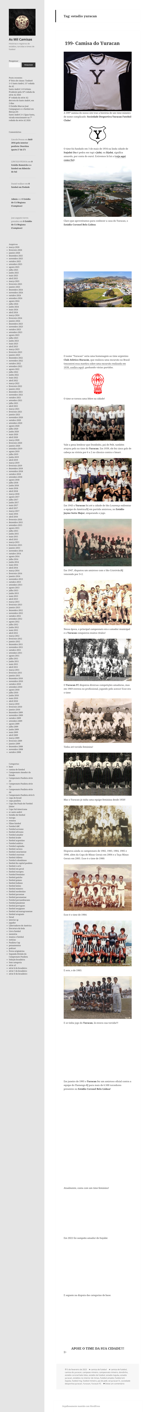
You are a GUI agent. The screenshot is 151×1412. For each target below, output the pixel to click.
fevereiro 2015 (15, 545)
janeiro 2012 (14, 641)
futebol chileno (15, 857)
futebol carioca (15, 849)
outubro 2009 (15, 718)
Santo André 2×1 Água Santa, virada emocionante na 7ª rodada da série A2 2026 (22, 117)
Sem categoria (15, 962)
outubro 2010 (15, 684)
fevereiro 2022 (15, 386)
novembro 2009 (16, 715)
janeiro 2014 (14, 576)
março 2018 (14, 494)
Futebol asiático (16, 843)
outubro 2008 (15, 752)
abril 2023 (13, 346)
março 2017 (14, 511)
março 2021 (14, 409)
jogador (12, 922)
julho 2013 (13, 590)
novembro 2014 (16, 550)
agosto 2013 (14, 587)
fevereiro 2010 (15, 706)
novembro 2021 (16, 394)
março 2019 (14, 462)
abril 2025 (13, 278)
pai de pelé (102, 1380)
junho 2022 (14, 375)
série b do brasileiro (18, 968)
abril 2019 (13, 460)
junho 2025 (14, 272)
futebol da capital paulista (20, 863)
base (11, 766)
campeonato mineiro (108, 1372)
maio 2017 (13, 505)
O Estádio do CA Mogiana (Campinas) (21, 202)
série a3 (12, 965)
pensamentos (15, 945)
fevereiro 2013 (15, 604)
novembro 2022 (16, 360)
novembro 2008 (16, 749)
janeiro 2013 (14, 607)
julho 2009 (13, 726)
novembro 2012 (16, 613)
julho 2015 (13, 531)
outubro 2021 (15, 397)
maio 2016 (13, 514)
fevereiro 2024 (15, 318)
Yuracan (86, 1383)
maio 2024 (13, 309)
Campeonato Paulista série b (21, 795)
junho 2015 (14, 533)
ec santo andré (15, 812)
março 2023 (14, 349)
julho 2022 (13, 372)
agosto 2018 (14, 480)
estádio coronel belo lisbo (76, 1375)
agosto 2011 (14, 655)
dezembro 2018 (16, 468)
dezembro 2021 (16, 392)
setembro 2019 (15, 448)
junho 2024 (14, 306)
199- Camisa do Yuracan (92, 43)
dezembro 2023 (16, 323)
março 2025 (14, 281)
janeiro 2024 (14, 321)
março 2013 (14, 601)
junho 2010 (14, 695)
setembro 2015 (15, 525)
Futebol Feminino (17, 874)
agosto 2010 (14, 689)
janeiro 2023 (14, 355)
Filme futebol (15, 823)
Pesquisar (13, 61)
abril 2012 (13, 633)
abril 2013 (13, 599)
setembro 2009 (15, 721)
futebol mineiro (16, 888)
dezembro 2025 (16, 255)
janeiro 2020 (14, 445)
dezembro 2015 (16, 522)
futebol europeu (16, 871)
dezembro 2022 (16, 358)
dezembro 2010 (16, 678)
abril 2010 (13, 701)
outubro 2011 (15, 650)
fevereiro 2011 (15, 672)
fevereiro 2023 (15, 352)
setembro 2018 (15, 477)
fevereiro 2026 (15, 250)
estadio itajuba (112, 1375)
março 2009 (14, 738)
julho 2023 (13, 338)
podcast (12, 948)
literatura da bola (17, 928)
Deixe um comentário (114, 1383)
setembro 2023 (15, 332)
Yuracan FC (96, 1383)
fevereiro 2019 (15, 465)
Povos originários (16, 951)
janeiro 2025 (14, 287)
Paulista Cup (14, 942)
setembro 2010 (15, 687)
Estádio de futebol (17, 815)
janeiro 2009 (14, 743)
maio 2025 (13, 275)
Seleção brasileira (17, 959)
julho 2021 (13, 403)
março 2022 (14, 383)
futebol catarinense (17, 852)
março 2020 (14, 440)
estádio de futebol (97, 1375)
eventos (12, 820)
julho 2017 (13, 499)
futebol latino (15, 886)
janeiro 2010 (14, 709)
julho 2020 (13, 428)
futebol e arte (15, 866)
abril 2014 (13, 567)
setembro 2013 (15, 584)
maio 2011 (13, 664)
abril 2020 (13, 437)
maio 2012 (13, 630)
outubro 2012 (15, 616)
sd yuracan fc (114, 1380)
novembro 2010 (16, 681)
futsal (11, 917)
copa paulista (15, 800)
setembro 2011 (15, 653)
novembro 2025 (16, 258)
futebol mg (77, 1380)
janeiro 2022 (14, 389)
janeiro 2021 (14, 414)
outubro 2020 (15, 420)
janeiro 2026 (14, 253)
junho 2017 (14, 502)
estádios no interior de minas (86, 1378)
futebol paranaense (17, 897)
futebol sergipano (17, 908)
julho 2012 (13, 624)
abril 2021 (13, 406)
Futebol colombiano (18, 860)
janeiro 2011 (14, 675)
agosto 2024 (14, 301)
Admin (14, 199)
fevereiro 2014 (15, 573)
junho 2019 (14, 457)
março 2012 (14, 636)
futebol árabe (15, 837)
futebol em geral (16, 869)
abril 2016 (13, 516)
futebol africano (16, 832)
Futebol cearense (16, 854)
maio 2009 (13, 732)
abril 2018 (13, 491)
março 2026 (14, 247)
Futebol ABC (14, 826)
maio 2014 (13, 565)
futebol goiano (15, 880)
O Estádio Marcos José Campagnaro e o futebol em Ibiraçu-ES (21, 109)
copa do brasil (15, 798)
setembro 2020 (15, 423)
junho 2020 (14, 431)
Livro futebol (15, 931)
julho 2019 (13, 454)
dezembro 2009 (16, 712)
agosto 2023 (14, 335)
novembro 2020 (16, 417)
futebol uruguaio (16, 914)
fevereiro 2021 (15, 411)
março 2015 (14, 542)
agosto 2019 (14, 451)
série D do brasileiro (18, 974)
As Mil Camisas (20, 39)
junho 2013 (14, 593)
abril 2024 (13, 312)
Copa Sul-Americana (18, 809)
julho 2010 (13, 692)
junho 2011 (14, 661)
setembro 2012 (15, 619)
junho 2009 (14, 729)
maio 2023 (13, 343)
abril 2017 (13, 508)
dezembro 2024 (16, 289)
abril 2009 (13, 735)
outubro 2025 (15, 261)
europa (12, 817)
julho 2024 (13, 304)
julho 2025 (13, 270)
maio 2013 (13, 596)
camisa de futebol (17, 769)
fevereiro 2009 (15, 741)
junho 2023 (14, 340)
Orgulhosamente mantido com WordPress (81, 1406)
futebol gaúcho (15, 877)
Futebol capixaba (16, 846)
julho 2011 (13, 658)
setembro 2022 (15, 366)
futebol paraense (16, 894)
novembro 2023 (16, 326)
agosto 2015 (14, 528)
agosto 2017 (14, 497)
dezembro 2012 (16, 610)
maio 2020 (13, 434)
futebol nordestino (17, 891)
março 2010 (14, 704)
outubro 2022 (15, 363)
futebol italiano (16, 883)
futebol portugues (17, 905)
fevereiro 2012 (15, 638)
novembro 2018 (16, 471)
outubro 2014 (15, 553)
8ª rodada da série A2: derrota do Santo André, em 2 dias (21, 100)
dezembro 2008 (16, 746)
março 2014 (14, 570)
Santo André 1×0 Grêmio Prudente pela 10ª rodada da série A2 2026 (22, 92)
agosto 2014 (14, 556)
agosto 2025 (14, 267)
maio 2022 (13, 377)
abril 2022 (13, 380)
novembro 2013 (16, 579)
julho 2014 (13, 559)
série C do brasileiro (18, 971)
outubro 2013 (15, 582)
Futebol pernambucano (19, 900)
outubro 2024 (15, 295)
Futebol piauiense (17, 903)
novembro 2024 (16, 292)
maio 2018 (13, 488)
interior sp (13, 920)
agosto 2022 (14, 369)
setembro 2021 (15, 400)
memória (13, 934)
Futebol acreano (16, 829)
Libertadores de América (20, 925)
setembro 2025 (15, 264)
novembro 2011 (16, 647)
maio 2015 (13, 536)
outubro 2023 (15, 329)
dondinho (123, 1372)
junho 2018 (14, 485)
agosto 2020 (14, 426)
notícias (12, 939)
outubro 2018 (15, 474)
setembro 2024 (15, 298)
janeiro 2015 (14, 548)
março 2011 (14, 670)
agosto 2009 (14, 723)
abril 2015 (13, 539)
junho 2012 (14, 627)
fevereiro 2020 (15, 443)
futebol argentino (17, 840)
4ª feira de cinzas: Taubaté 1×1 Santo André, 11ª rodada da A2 (21, 83)
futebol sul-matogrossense (20, 911)
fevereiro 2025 (15, 284)
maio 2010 (13, 698)
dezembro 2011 (16, 644)
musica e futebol (16, 937)
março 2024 (14, 315)
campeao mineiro (90, 1372)
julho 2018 (13, 482)
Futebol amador (16, 834)
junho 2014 (14, 562)
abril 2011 (13, 667)
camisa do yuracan (73, 1372)
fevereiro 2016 (15, 519)
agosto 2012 (14, 621)
